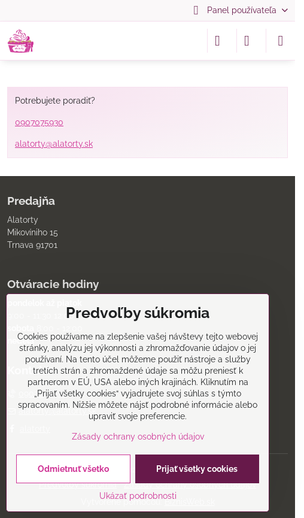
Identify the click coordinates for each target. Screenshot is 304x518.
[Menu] (280, 41)
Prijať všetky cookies (197, 469)
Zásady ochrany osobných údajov (138, 436)
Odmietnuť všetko (73, 469)
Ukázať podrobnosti (138, 496)
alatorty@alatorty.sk (54, 144)
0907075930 (39, 122)
